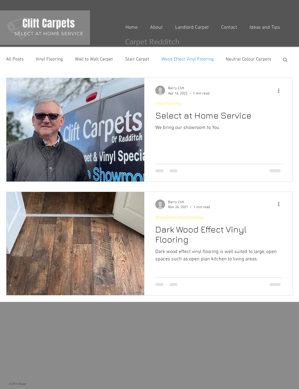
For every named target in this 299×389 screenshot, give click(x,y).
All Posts (14, 59)
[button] (285, 60)
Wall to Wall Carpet (94, 59)
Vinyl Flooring (49, 59)
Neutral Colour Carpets (248, 59)
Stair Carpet (137, 59)
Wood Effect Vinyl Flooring (187, 59)
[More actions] (280, 90)
